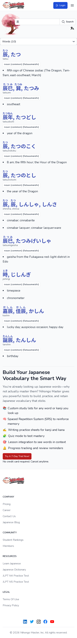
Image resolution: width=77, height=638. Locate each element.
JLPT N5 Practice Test (16, 582)
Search (68, 21)
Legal (6, 592)
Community (10, 532)
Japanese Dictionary (14, 569)
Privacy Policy (11, 605)
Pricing (6, 504)
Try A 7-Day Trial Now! (17, 456)
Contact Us (9, 516)
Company (8, 496)
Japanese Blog (11, 522)
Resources (10, 556)
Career (6, 510)
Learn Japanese (12, 563)
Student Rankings (13, 540)
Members (8, 546)
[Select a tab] (38, 41)
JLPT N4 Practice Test (16, 576)
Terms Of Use (11, 599)
